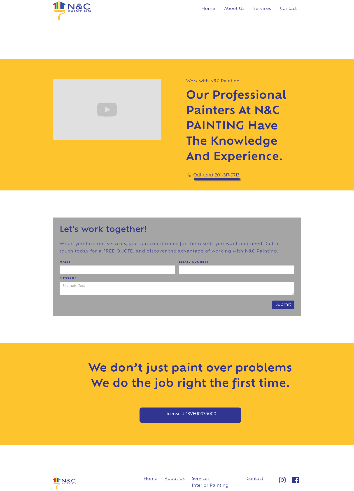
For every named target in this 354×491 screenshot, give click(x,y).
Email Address (194, 262)
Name (65, 262)
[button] (262, 10)
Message (68, 278)
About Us (234, 9)
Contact (288, 9)
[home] (72, 11)
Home (208, 9)
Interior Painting (210, 486)
